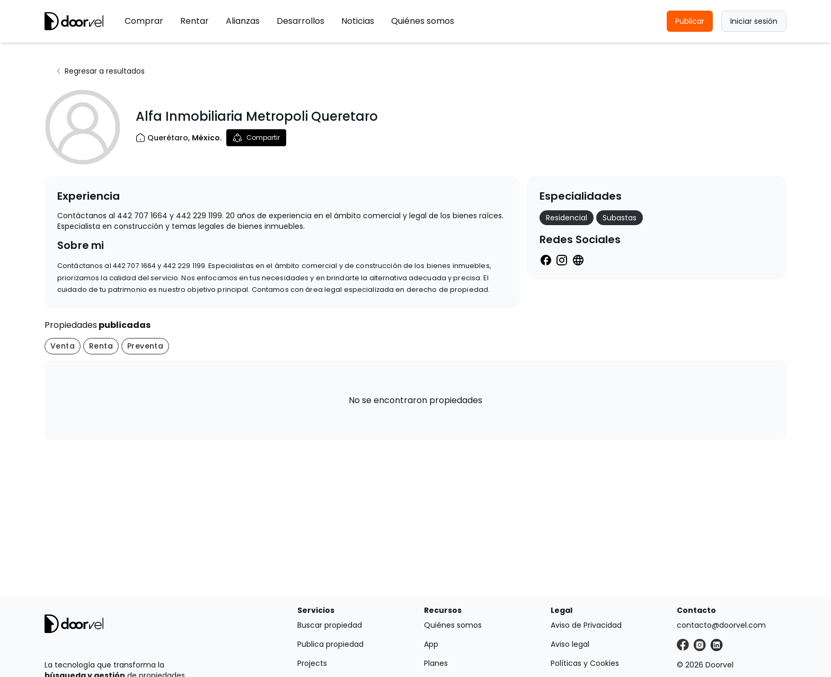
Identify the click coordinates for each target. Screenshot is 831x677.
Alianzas (243, 21)
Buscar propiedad (329, 625)
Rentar (194, 21)
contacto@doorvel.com (721, 625)
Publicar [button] (689, 21)
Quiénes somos (422, 21)
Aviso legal (570, 644)
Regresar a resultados (100, 71)
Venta (62, 346)
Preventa (145, 346)
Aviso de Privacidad (586, 625)
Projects (312, 663)
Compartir (256, 137)
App (431, 644)
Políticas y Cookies (585, 663)
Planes (436, 663)
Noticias (357, 21)
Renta (101, 346)
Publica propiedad (330, 644)
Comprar (144, 21)
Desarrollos (300, 21)
